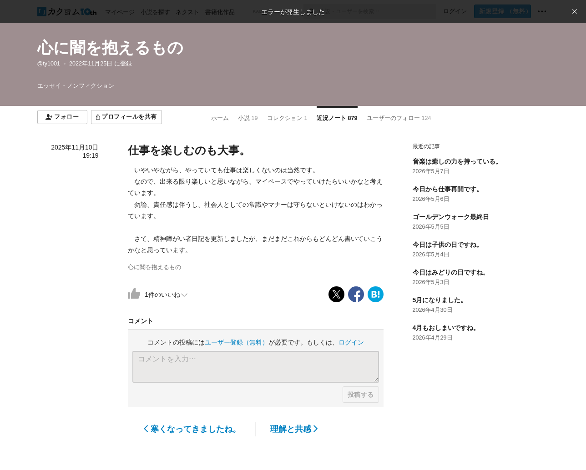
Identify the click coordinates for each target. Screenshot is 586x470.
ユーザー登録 (236, 342)
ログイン (351, 342)
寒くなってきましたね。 (192, 429)
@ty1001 (49, 63)
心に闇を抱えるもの (110, 47)
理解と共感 (294, 429)
